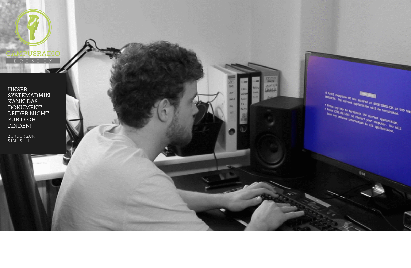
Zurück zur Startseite (21, 138)
